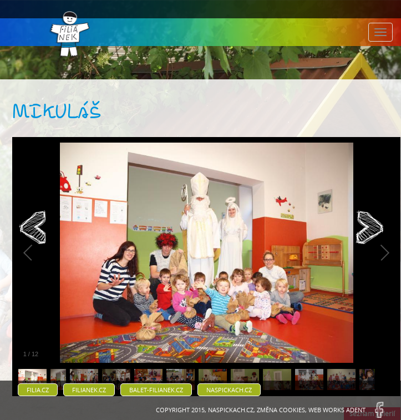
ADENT (356, 410)
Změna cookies (281, 410)
